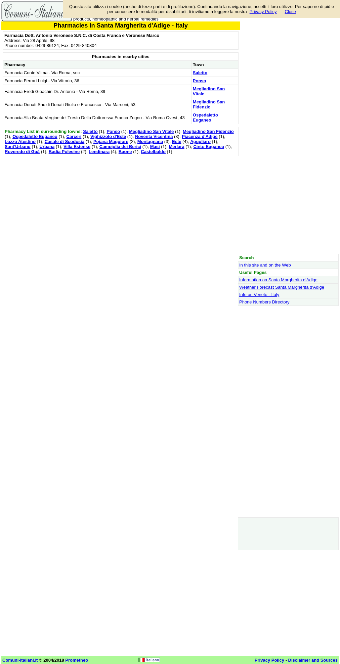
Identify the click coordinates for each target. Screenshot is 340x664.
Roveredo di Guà (22, 151)
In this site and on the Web (265, 265)
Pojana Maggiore (110, 141)
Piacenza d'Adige (199, 136)
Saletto (200, 72)
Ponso (199, 80)
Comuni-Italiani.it (20, 660)
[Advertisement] (120, 205)
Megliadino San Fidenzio (209, 104)
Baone (125, 151)
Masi (155, 146)
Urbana (47, 146)
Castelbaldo (153, 151)
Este (176, 141)
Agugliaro (200, 141)
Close (290, 11)
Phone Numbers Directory (264, 301)
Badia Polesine (64, 151)
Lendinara (99, 151)
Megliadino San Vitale (151, 131)
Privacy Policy (263, 11)
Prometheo (76, 660)
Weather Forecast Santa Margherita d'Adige (281, 287)
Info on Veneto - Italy (259, 294)
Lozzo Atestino (20, 141)
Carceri (74, 136)
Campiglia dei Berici (120, 146)
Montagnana (150, 141)
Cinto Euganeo (208, 146)
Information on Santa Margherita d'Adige (278, 279)
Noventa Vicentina (154, 136)
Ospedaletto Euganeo (205, 117)
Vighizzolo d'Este (108, 136)
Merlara (176, 146)
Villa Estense (76, 146)
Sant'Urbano (18, 146)
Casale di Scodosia (65, 141)
